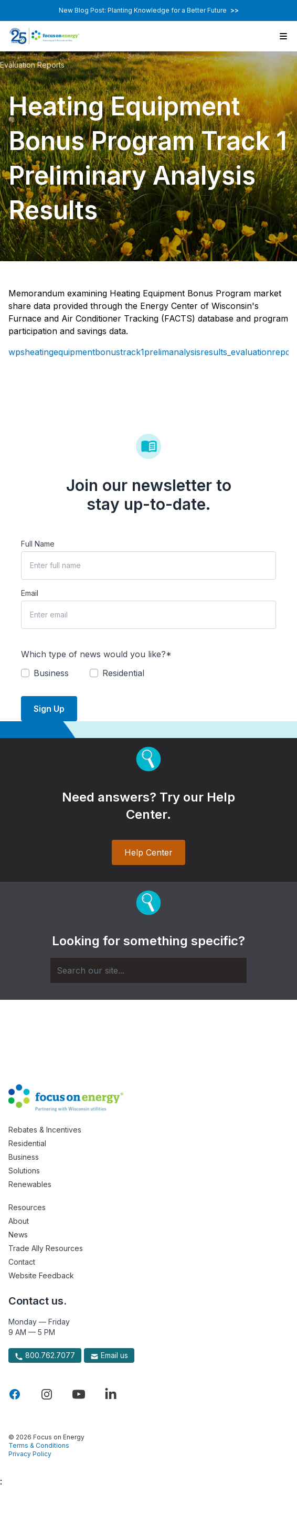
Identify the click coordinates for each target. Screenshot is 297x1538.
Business (23, 1156)
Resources (27, 1207)
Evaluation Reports (32, 64)
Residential (27, 1143)
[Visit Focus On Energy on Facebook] (14, 1394)
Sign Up (49, 708)
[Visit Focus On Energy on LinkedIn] (110, 1394)
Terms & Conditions (38, 1445)
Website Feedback (41, 1275)
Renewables (29, 1184)
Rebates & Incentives (44, 1129)
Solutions (24, 1170)
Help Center (148, 852)
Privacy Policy (29, 1454)
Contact (21, 1261)
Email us (109, 1355)
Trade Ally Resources (45, 1248)
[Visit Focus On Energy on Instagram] (46, 1394)
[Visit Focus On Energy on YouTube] (78, 1394)
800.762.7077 (45, 1355)
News (18, 1234)
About (18, 1220)
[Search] (148, 970)
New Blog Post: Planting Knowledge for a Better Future (149, 10)
